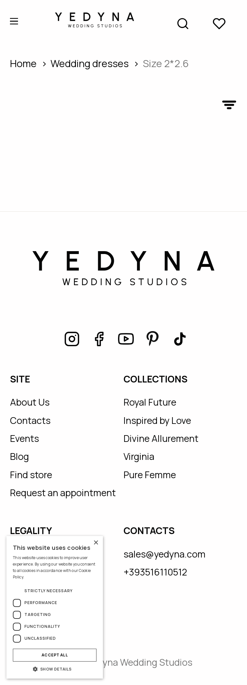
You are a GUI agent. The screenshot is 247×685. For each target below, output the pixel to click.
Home (23, 63)
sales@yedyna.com (165, 554)
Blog (19, 456)
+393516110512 (155, 572)
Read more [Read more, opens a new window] (34, 577)
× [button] (95, 542)
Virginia (139, 456)
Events (24, 438)
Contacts (30, 420)
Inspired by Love (157, 420)
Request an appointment (63, 492)
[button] (54, 669)
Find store (31, 474)
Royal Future (150, 402)
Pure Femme (150, 474)
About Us (30, 402)
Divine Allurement (161, 438)
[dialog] (54, 607)
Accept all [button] (54, 655)
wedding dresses (89, 63)
